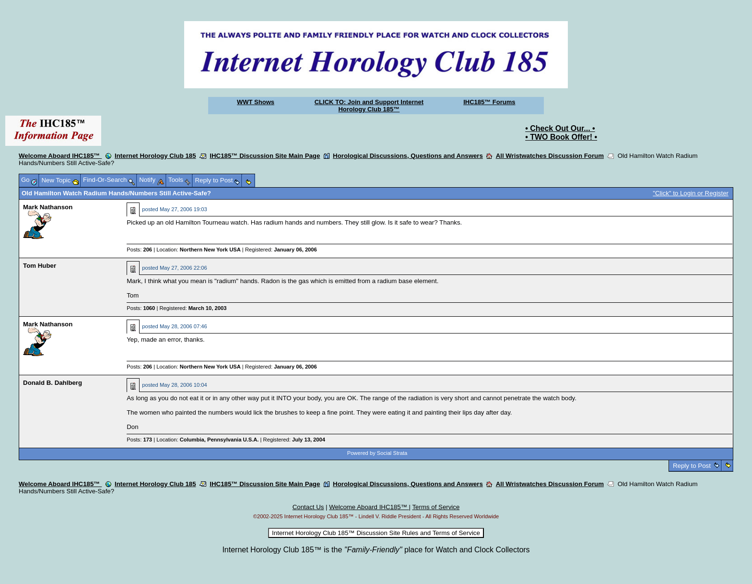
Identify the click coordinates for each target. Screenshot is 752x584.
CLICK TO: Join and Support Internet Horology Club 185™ (369, 105)
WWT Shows (255, 102)
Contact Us (308, 507)
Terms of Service (435, 507)
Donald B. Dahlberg (52, 382)
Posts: (139, 249)
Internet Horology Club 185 (155, 155)
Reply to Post (691, 465)
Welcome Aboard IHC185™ (60, 155)
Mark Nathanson (47, 207)
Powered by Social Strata (377, 453)
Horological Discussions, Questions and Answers (408, 155)
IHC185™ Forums (489, 102)
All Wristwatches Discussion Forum (550, 155)
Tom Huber (39, 265)
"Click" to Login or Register (690, 193)
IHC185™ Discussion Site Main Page (265, 155)
